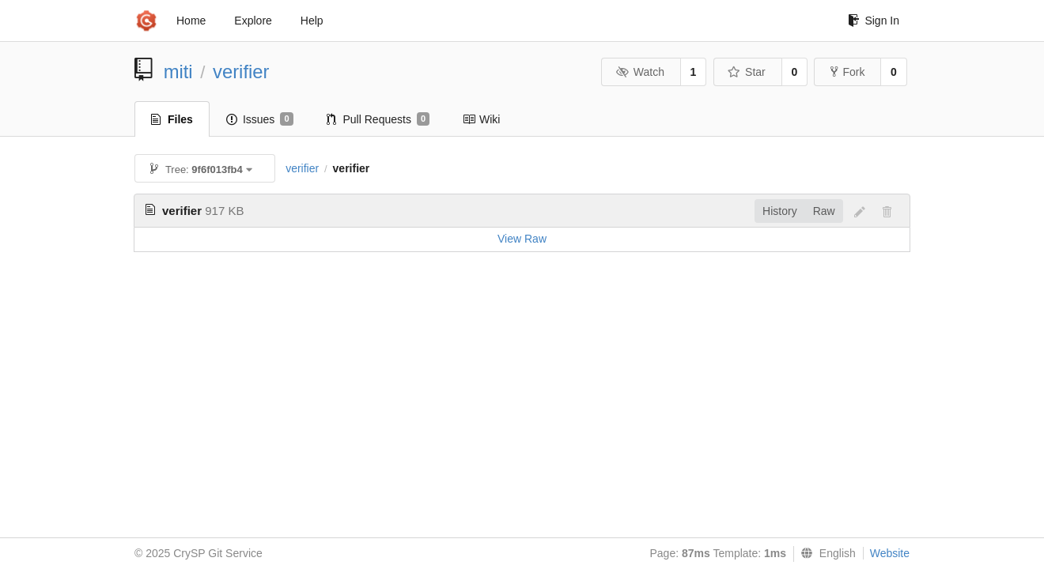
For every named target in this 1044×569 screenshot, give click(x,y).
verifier (241, 71)
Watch (639, 72)
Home (191, 20)
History (779, 211)
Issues (259, 119)
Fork (847, 72)
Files (172, 119)
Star (747, 72)
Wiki (481, 119)
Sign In (873, 20)
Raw (824, 211)
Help (312, 20)
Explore (252, 20)
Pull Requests (378, 119)
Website (890, 553)
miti (178, 71)
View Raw (522, 238)
